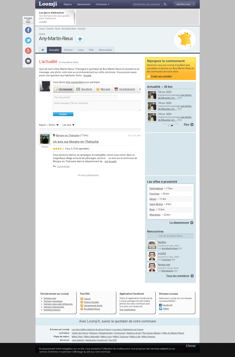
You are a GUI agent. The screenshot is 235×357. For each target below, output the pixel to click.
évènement (127, 89)
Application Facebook (96, 340)
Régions (94, 333)
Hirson (152, 199)
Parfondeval (156, 188)
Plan (91, 50)
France (42, 28)
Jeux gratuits (78, 340)
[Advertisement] (137, 17)
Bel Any (162, 242)
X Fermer (191, 345)
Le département (179, 222)
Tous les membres (177, 275)
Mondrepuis (167, 271)
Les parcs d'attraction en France (127, 329)
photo (86, 89)
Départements (106, 333)
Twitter (166, 308)
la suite (87, 75)
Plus (186, 124)
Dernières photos (52, 310)
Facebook (167, 305)
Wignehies (155, 214)
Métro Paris (77, 336)
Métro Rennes (148, 336)
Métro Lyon (106, 336)
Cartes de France (80, 333)
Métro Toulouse (121, 336)
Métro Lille (135, 336)
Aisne (57, 28)
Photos (69, 50)
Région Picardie (91, 302)
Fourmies (154, 193)
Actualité (82, 28)
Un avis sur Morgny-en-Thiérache (76, 141)
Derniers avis (50, 298)
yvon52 (162, 253)
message (65, 89)
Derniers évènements (54, 307)
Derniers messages (53, 301)
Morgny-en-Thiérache (67, 135)
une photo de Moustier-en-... (174, 96)
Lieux (81, 50)
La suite (43, 21)
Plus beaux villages (151, 333)
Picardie (50, 28)
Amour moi (164, 264)
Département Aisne (93, 305)
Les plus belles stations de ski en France (91, 329)
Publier (63, 114)
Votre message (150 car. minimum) (96, 106)
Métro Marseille (91, 336)
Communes (119, 333)
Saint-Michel (156, 204)
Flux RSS (85, 293)
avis (105, 89)
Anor (152, 209)
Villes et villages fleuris (173, 333)
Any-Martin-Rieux (69, 28)
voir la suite (110, 161)
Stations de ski (134, 333)
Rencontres (105, 50)
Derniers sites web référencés (58, 304)
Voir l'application (128, 309)
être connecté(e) (75, 82)
